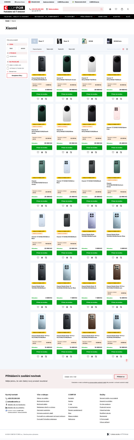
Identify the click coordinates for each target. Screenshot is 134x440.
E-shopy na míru (115, 435)
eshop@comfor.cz (14, 402)
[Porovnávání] (42, 99)
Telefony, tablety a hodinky (16, 16)
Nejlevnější (50, 50)
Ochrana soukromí (12, 413)
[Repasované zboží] (79, 2)
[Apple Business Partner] (19, 2)
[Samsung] (7, 2)
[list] (127, 50)
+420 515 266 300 (37, 9)
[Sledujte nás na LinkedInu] (19, 408)
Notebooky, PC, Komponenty (47, 16)
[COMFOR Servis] (94, 2)
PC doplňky (70, 16)
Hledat (101, 9)
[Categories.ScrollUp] (127, 361)
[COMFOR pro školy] (63, 2)
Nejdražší (61, 50)
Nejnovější (72, 50)
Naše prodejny (54, 9)
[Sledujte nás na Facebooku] (19, 405)
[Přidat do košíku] (42, 95)
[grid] (123, 50)
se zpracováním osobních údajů (97, 383)
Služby (129, 16)
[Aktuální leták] (34, 2)
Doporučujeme (37, 50)
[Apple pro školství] (48, 2)
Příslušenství (86, 16)
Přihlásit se (121, 377)
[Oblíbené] (38, 99)
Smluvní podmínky (22, 413)
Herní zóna (103, 16)
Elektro (116, 16)
